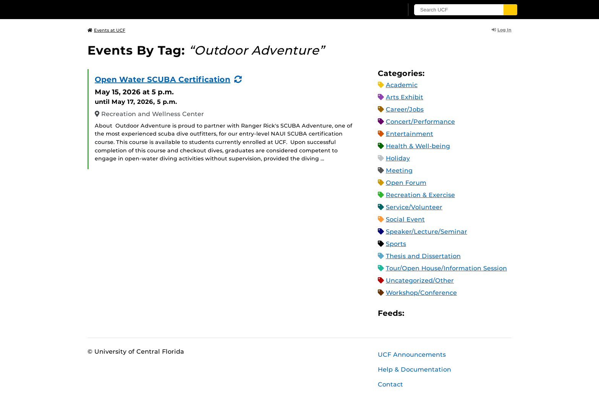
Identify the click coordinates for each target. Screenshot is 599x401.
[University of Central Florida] (143, 9)
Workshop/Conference (421, 292)
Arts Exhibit (404, 97)
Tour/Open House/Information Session (446, 268)
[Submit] (510, 9)
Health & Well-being (418, 146)
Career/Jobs (405, 109)
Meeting (399, 170)
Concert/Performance (420, 121)
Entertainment (409, 133)
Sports (396, 243)
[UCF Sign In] (379, 9)
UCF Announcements (412, 354)
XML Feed (453, 313)
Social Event (405, 219)
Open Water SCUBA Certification (162, 79)
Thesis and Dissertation (423, 256)
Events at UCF (106, 30)
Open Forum (406, 182)
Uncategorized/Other (420, 280)
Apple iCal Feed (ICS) (414, 313)
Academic (402, 85)
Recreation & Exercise (420, 195)
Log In (502, 29)
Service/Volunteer (414, 207)
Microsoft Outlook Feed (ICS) (427, 313)
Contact (390, 384)
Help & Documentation (414, 369)
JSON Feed (466, 313)
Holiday (398, 158)
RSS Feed (440, 313)
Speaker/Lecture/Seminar (426, 231)
